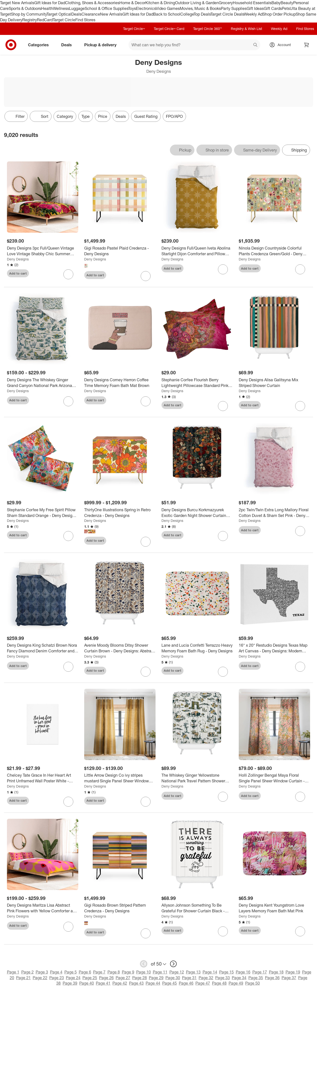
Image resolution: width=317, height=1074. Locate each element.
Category (65, 116)
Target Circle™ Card (169, 28)
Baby (276, 2)
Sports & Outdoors (25, 8)
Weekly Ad (253, 14)
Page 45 (169, 983)
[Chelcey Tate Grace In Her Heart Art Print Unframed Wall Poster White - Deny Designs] (42, 778)
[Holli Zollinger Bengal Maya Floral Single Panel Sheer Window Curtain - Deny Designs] (274, 778)
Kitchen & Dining (160, 2)
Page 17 (259, 972)
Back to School (166, 14)
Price (102, 116)
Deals (76, 14)
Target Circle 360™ (207, 28)
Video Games (168, 8)
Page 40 (86, 983)
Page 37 (289, 977)
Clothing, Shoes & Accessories (92, 2)
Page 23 (56, 977)
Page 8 (113, 972)
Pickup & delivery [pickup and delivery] (102, 44)
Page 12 (176, 972)
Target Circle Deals (227, 14)
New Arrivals (111, 14)
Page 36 (272, 977)
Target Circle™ (134, 28)
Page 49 (236, 983)
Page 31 (189, 977)
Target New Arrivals (17, 2)
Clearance (90, 14)
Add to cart (18, 273)
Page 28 (139, 977)
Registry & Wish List (246, 28)
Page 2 (27, 972)
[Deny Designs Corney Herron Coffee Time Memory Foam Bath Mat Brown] (120, 382)
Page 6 (85, 972)
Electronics (146, 8)
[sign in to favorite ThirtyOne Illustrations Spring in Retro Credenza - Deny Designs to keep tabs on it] (146, 542)
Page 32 (206, 977)
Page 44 (153, 983)
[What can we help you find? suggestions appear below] (194, 44)
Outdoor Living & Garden (197, 2)
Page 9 (128, 972)
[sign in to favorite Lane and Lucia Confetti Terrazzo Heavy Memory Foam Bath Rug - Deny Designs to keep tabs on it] (223, 672)
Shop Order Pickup (279, 14)
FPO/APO (174, 116)
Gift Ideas (255, 8)
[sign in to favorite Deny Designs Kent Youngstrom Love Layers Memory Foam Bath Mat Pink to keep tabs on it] (300, 931)
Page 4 (56, 972)
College (187, 14)
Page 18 (276, 972)
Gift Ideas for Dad (49, 2)
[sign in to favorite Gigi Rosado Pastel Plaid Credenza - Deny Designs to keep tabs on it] (146, 276)
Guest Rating (146, 116)
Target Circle (64, 19)
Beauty (287, 2)
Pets (286, 8)
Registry (29, 19)
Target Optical (59, 14)
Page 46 (186, 983)
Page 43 (136, 983)
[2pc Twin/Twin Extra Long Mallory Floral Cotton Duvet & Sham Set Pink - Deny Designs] (274, 512)
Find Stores (85, 19)
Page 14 (210, 972)
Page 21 (23, 977)
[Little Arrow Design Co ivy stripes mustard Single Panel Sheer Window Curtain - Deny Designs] (120, 778)
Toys (132, 8)
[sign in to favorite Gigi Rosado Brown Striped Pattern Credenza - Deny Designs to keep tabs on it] (146, 933)
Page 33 (222, 977)
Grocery (226, 2)
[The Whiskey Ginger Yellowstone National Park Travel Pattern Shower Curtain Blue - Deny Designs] (197, 778)
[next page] (173, 964)
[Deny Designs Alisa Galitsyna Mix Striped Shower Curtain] (274, 382)
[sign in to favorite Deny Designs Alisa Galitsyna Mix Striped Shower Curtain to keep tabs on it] (300, 406)
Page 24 (73, 977)
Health (47, 8)
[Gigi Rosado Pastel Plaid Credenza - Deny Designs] (120, 251)
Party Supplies (234, 8)
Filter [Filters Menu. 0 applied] (16, 116)
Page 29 (156, 977)
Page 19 (293, 972)
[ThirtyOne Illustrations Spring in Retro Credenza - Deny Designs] (120, 512)
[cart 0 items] (306, 44)
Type (85, 116)
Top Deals (202, 14)
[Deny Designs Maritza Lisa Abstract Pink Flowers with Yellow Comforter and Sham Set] (42, 908)
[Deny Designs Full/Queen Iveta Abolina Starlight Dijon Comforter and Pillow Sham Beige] (197, 251)
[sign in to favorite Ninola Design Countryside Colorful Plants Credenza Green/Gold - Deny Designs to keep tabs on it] (300, 269)
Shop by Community (29, 14)
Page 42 (119, 983)
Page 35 (255, 977)
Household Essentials (252, 2)
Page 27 (123, 977)
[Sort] (41, 116)
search (255, 45)
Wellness (61, 8)
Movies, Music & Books (200, 8)
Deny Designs (18, 259)
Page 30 (172, 977)
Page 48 (219, 983)
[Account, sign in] (281, 44)
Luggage (77, 8)
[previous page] (144, 964)
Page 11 (160, 972)
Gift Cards (273, 8)
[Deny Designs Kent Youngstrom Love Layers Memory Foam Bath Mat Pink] (274, 908)
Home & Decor (132, 2)
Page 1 (13, 972)
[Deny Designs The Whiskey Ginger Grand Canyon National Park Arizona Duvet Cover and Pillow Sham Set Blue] (42, 382)
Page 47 (202, 983)
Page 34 (239, 977)
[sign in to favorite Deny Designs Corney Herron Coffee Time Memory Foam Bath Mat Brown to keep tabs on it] (146, 401)
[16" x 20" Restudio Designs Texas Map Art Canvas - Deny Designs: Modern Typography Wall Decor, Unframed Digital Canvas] (274, 648)
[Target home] (11, 45)
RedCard (45, 19)
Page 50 (252, 983)
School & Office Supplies (106, 8)
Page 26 (106, 977)
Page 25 (89, 977)
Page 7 (99, 972)
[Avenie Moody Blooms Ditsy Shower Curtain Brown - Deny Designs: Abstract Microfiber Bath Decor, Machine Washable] (120, 648)
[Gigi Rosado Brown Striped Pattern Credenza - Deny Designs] (120, 908)
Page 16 (243, 972)
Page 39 (70, 983)
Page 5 (70, 972)
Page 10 (143, 972)
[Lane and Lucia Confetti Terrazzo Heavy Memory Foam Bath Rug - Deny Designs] (197, 648)
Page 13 (193, 972)
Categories (40, 44)
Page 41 (103, 983)
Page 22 (40, 977)
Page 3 (42, 972)
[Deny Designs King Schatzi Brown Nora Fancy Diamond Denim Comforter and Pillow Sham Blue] (42, 648)
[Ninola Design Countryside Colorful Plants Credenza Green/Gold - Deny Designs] (274, 251)
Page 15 (226, 972)
